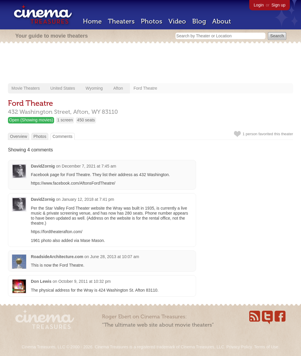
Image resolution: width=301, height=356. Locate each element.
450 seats (86, 120)
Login (259, 5)
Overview (18, 136)
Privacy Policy (239, 347)
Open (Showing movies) (31, 120)
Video (177, 21)
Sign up (278, 5)
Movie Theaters (25, 88)
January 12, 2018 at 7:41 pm (88, 199)
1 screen (65, 120)
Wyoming (94, 88)
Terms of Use (266, 347)
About (221, 21)
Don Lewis (41, 281)
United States (62, 88)
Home (92, 21)
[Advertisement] (150, 64)
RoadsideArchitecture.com (57, 256)
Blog (199, 21)
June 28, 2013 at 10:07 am (114, 256)
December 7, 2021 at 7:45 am (89, 166)
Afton (118, 88)
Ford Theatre (145, 88)
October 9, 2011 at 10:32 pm (84, 281)
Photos (151, 21)
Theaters (121, 21)
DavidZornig (43, 166)
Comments (63, 136)
